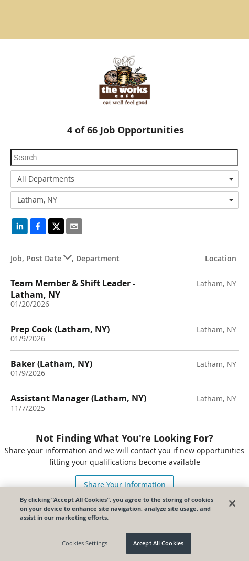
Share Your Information (125, 484)
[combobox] (124, 179)
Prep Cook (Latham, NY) (60, 329)
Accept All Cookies (158, 543)
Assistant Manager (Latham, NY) (78, 398)
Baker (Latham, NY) (51, 363)
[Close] (232, 503)
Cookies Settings (84, 543)
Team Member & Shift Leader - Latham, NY (72, 288)
